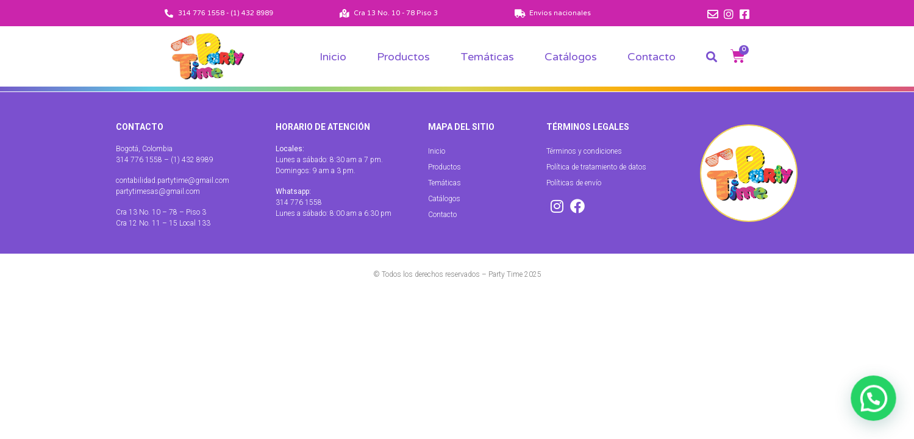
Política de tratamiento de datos (596, 167)
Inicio (333, 56)
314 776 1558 (299, 202)
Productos (403, 56)
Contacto (651, 56)
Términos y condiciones (584, 151)
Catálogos (570, 56)
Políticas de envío (573, 183)
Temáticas (487, 56)
